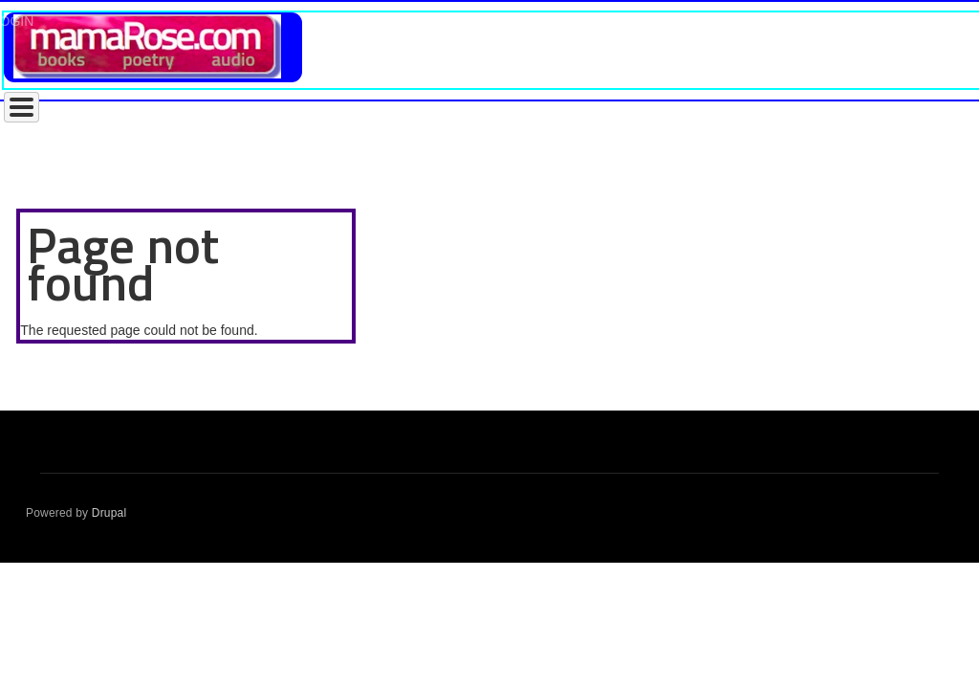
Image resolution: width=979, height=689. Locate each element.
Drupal (109, 513)
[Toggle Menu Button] (21, 107)
